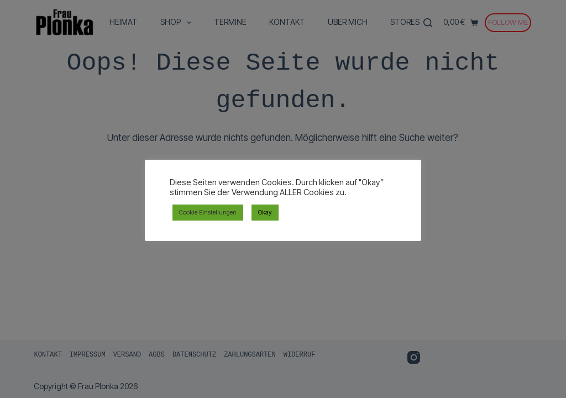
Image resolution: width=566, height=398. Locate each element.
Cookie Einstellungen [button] (208, 212)
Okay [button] (265, 212)
